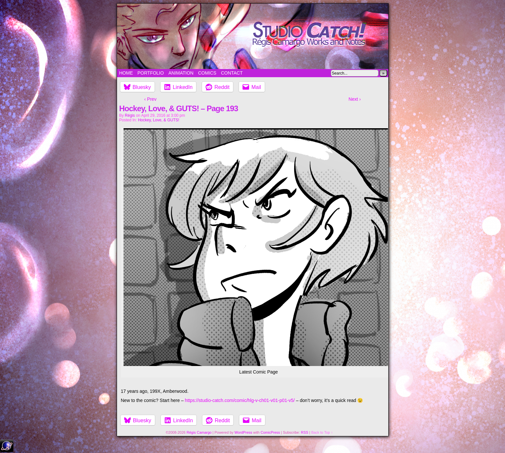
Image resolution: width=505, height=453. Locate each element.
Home (126, 73)
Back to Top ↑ (322, 432)
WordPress (243, 432)
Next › (354, 99)
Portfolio (151, 73)
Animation (181, 73)
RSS (305, 432)
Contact (232, 73)
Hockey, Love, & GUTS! (158, 120)
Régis (130, 115)
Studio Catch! (252, 36)
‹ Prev (150, 99)
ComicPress (270, 432)
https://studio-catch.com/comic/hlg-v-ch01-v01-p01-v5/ (240, 400)
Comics (207, 73)
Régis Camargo (199, 432)
